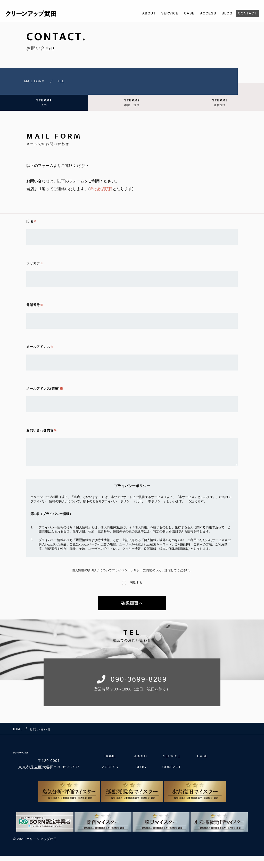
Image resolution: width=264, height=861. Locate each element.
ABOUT (138, 13)
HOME (110, 760)
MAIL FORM (25, 82)
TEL (57, 82)
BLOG (224, 13)
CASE (183, 13)
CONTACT (246, 13)
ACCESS (203, 13)
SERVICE (161, 13)
